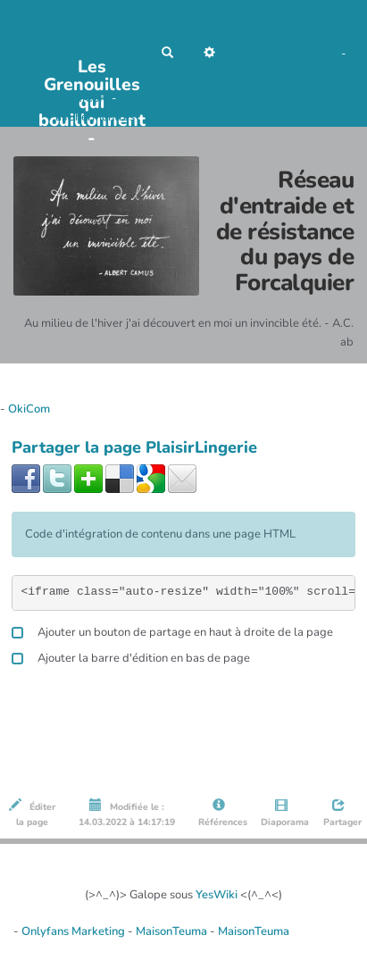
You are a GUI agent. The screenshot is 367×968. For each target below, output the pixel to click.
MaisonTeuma (173, 931)
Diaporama (283, 813)
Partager (341, 813)
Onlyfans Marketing (74, 931)
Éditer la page (32, 813)
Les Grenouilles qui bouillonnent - (92, 71)
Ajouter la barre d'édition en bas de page (131, 656)
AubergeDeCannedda (203, 84)
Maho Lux (313, 54)
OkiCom (89, 98)
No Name (261, 54)
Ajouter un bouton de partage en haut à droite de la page (172, 630)
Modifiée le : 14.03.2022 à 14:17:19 (127, 813)
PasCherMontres (91, 117)
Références (221, 813)
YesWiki (217, 895)
